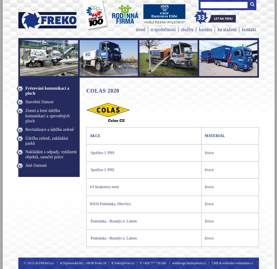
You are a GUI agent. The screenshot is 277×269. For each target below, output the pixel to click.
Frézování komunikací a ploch (47, 89)
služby (187, 29)
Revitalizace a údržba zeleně (49, 129)
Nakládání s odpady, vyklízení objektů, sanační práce (51, 152)
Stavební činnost (39, 102)
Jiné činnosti (36, 165)
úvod (141, 29)
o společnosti (163, 29)
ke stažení (227, 29)
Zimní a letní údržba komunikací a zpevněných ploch (47, 111)
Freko (30, 20)
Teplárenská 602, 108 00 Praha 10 (84, 263)
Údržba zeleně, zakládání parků (46, 139)
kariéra (205, 29)
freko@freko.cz (124, 263)
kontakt (249, 29)
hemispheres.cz (196, 263)
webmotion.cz (244, 263)
